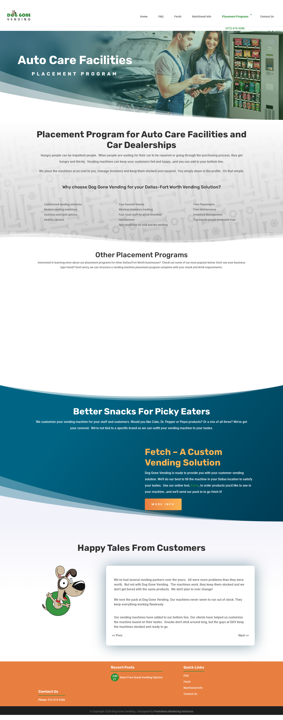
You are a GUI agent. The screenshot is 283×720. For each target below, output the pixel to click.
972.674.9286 (51, 704)
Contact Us (267, 16)
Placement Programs (235, 16)
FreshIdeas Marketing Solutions (173, 716)
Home (144, 16)
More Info (163, 488)
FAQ (161, 16)
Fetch (177, 16)
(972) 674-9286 (235, 28)
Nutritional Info (201, 16)
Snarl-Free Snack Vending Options (141, 661)
